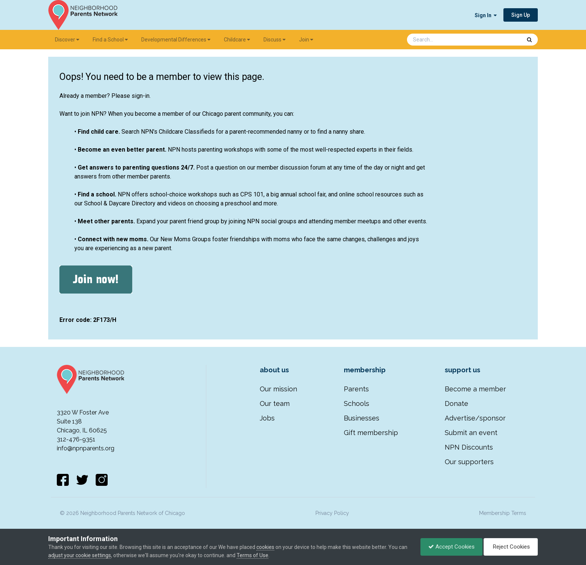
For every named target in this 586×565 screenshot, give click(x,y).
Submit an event (471, 433)
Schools (356, 403)
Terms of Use (252, 555)
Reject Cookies (510, 546)
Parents (356, 389)
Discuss (274, 40)
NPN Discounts (469, 447)
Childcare (237, 40)
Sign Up (520, 15)
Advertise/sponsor (475, 418)
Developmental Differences (175, 40)
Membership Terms (502, 513)
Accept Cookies (451, 546)
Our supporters (469, 462)
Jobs (267, 418)
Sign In (486, 15)
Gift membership (371, 433)
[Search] (444, 40)
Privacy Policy (332, 513)
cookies (265, 547)
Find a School (110, 40)
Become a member (475, 389)
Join (306, 40)
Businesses (361, 418)
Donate (456, 403)
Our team (275, 403)
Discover (67, 40)
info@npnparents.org (85, 448)
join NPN (92, 113)
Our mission (278, 389)
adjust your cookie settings (79, 555)
